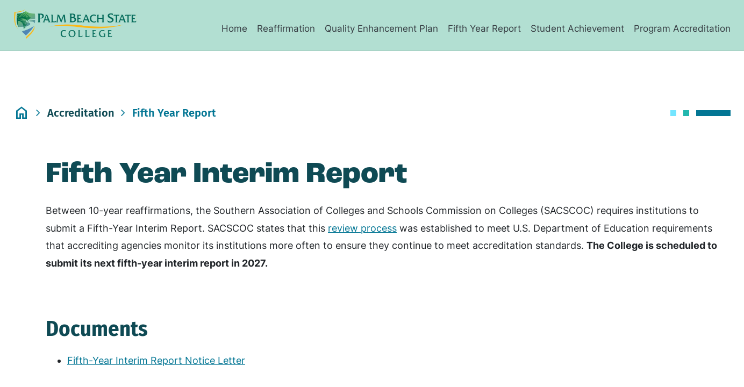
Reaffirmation (286, 28)
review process (362, 228)
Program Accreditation (682, 28)
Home (234, 28)
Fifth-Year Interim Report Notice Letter (156, 360)
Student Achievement (577, 28)
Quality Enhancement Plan (381, 28)
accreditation (81, 112)
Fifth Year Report (484, 28)
